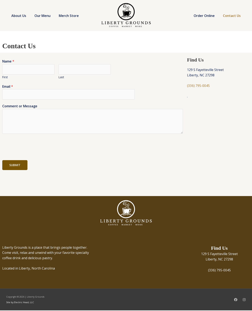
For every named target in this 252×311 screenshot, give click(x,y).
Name (8, 61)
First (5, 77)
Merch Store (23, 21)
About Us (20, 10)
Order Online (206, 15)
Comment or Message (19, 106)
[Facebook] (235, 300)
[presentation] (33, 146)
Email (7, 86)
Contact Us (232, 15)
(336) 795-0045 (198, 85)
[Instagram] (244, 300)
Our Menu (49, 10)
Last (61, 77)
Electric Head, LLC (23, 303)
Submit (14, 166)
